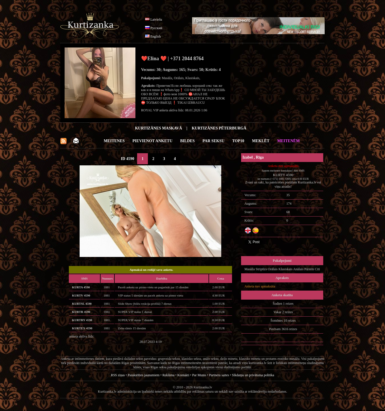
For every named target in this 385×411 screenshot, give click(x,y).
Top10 (238, 141)
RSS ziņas (118, 375)
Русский (156, 28)
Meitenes (114, 141)
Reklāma (168, 375)
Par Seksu (213, 141)
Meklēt (260, 141)
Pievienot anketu (153, 141)
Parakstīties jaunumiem (143, 375)
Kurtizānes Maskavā (158, 128)
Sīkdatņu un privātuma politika (253, 375)
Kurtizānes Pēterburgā (219, 128)
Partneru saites (219, 375)
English (155, 36)
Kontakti (183, 375)
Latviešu (156, 19)
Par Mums (199, 375)
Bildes (187, 141)
